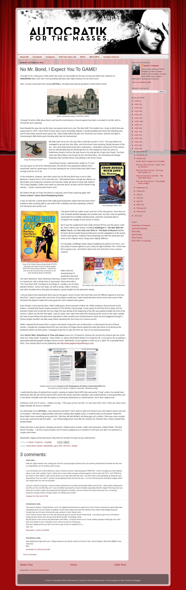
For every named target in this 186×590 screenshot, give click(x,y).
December (141, 152)
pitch (56, 446)
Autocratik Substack (139, 228)
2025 (136, 104)
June (139, 198)
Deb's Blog (136, 231)
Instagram (50, 57)
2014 (136, 142)
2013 (136, 145)
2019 (136, 125)
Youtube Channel (111, 57)
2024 (136, 108)
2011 (136, 216)
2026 (136, 101)
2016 (136, 135)
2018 (136, 128)
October (140, 158)
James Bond (31, 446)
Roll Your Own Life (67, 57)
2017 (136, 132)
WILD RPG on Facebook (141, 241)
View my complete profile (141, 82)
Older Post (120, 564)
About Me (24, 57)
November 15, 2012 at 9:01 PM (38, 549)
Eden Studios (137, 235)
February (140, 208)
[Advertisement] (149, 285)
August (139, 191)
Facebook (37, 57)
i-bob (122, 580)
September (141, 188)
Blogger (137, 580)
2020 (136, 121)
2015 (136, 138)
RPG (60, 446)
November (141, 155)
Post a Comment (29, 554)
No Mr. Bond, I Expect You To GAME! (150, 161)
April (139, 201)
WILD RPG (94, 57)
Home (73, 564)
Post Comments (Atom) (40, 570)
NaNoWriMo (48, 446)
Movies (39, 446)
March (139, 205)
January (140, 211)
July (138, 194)
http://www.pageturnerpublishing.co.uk (76, 343)
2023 (136, 111)
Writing (74, 446)
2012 (136, 149)
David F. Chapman (151, 66)
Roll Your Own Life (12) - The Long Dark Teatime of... (149, 171)
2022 (136, 115)
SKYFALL (67, 446)
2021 (136, 118)
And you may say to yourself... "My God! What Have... (149, 177)
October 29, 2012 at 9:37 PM (37, 496)
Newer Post (26, 564)
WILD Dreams (137, 238)
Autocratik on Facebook (141, 225)
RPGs (83, 57)
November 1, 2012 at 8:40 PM (37, 530)
